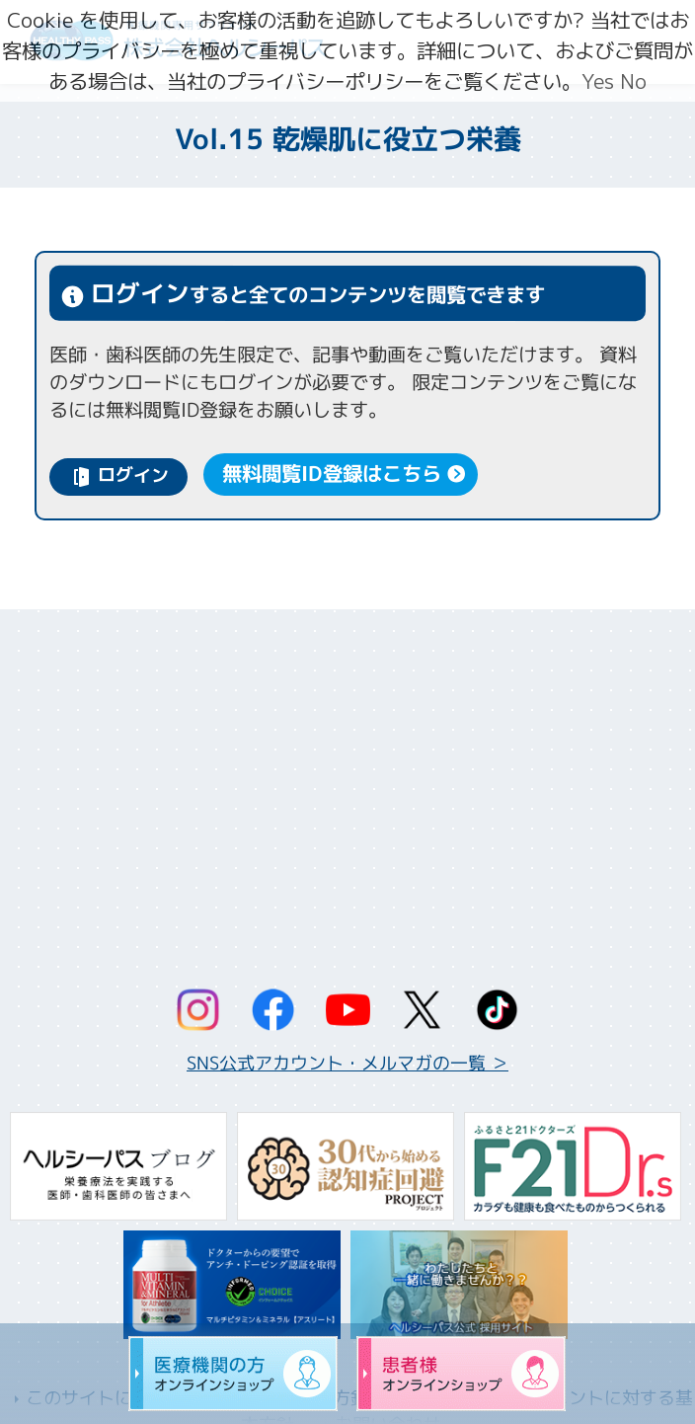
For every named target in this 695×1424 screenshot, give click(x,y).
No (633, 81)
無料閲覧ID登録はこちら (332, 474)
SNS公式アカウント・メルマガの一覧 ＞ (347, 1063)
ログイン (133, 475)
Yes (597, 81)
